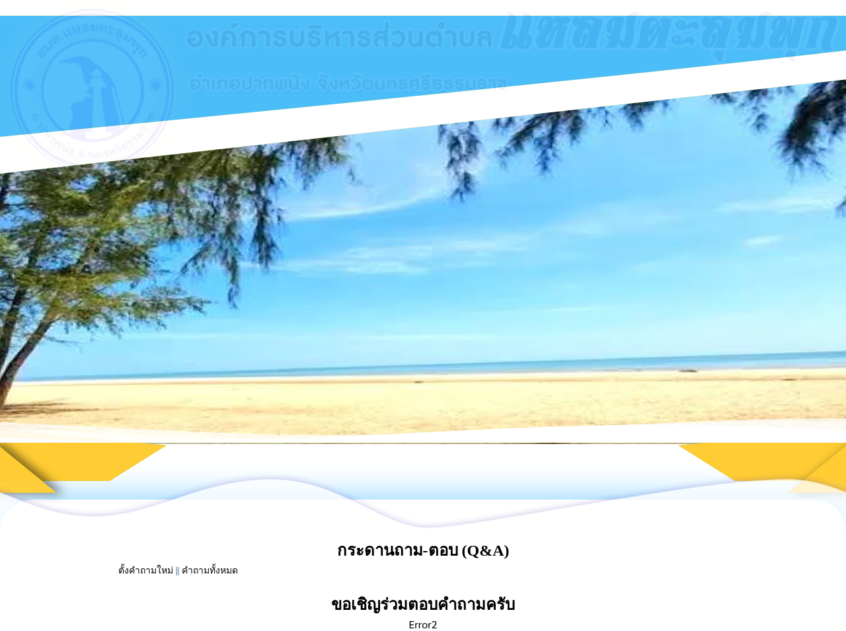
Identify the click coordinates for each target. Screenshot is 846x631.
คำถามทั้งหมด (210, 570)
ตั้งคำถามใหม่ (145, 570)
